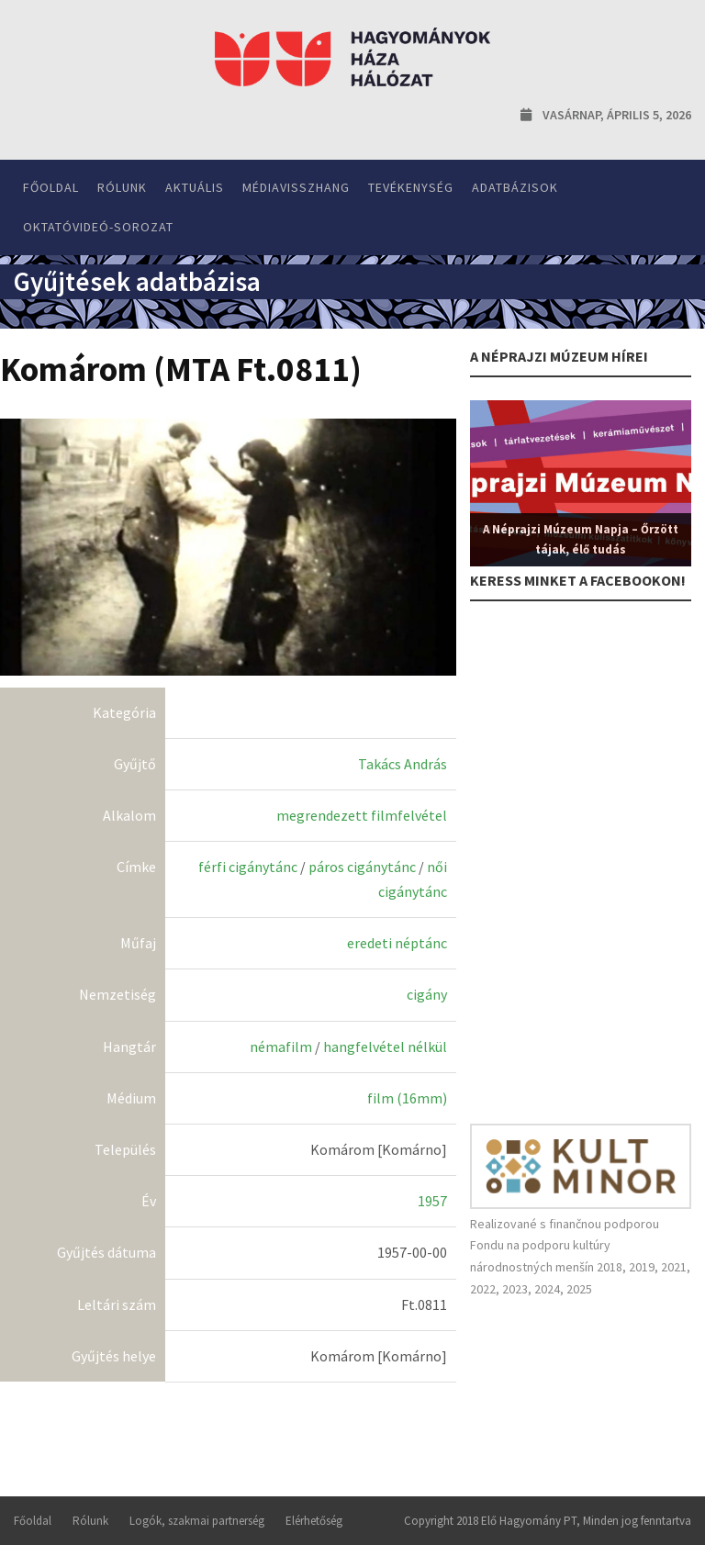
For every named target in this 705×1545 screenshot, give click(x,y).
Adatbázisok (515, 187)
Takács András (402, 764)
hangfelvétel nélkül (385, 1046)
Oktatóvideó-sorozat (98, 226)
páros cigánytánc (362, 866)
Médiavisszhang (296, 187)
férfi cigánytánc (247, 866)
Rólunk (122, 187)
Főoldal (51, 187)
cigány (427, 994)
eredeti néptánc (397, 943)
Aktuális (194, 187)
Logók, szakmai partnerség (196, 1520)
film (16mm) (407, 1098)
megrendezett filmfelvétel (361, 815)
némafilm (281, 1046)
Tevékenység (410, 187)
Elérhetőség (313, 1520)
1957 (432, 1201)
